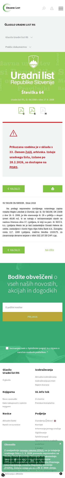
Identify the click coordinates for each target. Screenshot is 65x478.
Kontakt (39, 424)
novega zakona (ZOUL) (32, 450)
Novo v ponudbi (10, 399)
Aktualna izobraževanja (46, 377)
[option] (32, 92)
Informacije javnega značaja (48, 428)
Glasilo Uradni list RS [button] (19, 37)
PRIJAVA (32, 316)
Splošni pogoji (41, 436)
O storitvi (39, 399)
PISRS (14, 167)
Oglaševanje (41, 432)
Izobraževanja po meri (45, 380)
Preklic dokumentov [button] (18, 46)
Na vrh (49, 250)
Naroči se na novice (11, 424)
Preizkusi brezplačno (44, 403)
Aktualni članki (9, 420)
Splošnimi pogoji (37, 348)
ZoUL (28, 152)
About (51, 420)
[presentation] (32, 336)
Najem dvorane (42, 384)
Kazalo (13, 188)
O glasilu (7, 380)
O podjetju (40, 420)
